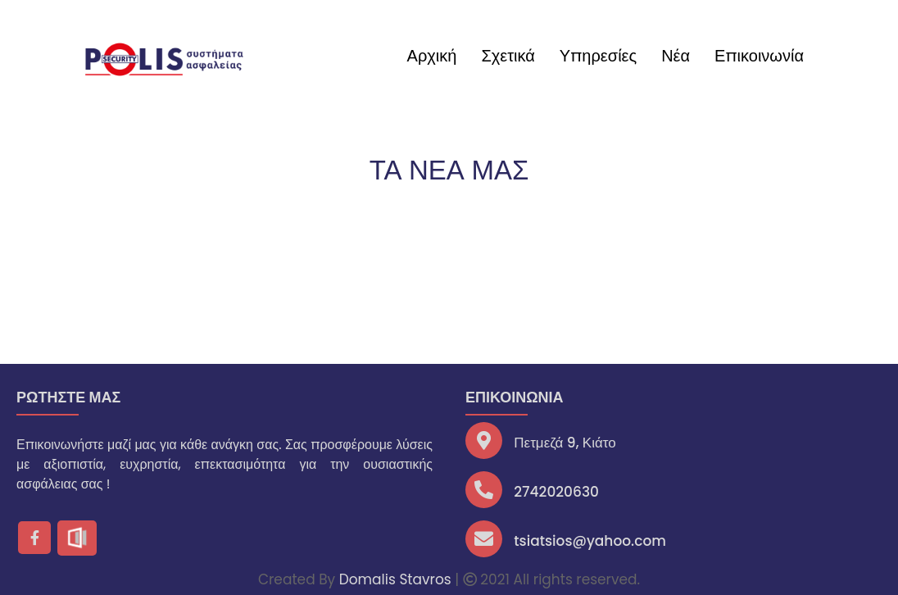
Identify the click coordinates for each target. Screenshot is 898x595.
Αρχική (432, 55)
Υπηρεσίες (598, 55)
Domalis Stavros (395, 579)
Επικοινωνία (759, 55)
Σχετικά (507, 55)
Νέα (675, 55)
